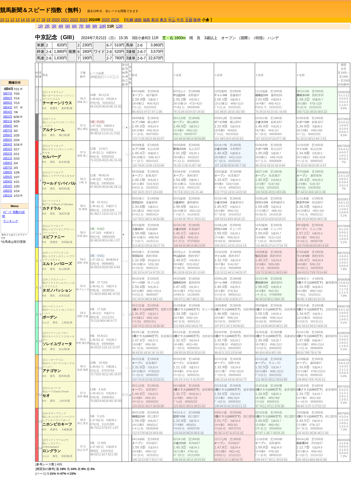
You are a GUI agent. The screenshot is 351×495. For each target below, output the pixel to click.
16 (33, 20)
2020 (56, 20)
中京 (180, 20)
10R (102, 26)
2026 (115, 20)
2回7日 (7, 130)
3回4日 (7, 107)
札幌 (129, 20)
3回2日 (7, 116)
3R (54, 26)
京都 (188, 20)
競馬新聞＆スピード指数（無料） (42, 10)
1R (40, 26)
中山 (172, 20)
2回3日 (7, 149)
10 (2, 20)
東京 (163, 20)
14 (23, 20)
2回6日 (7, 135)
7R (81, 26)
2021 (65, 20)
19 (48, 20)
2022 (74, 20)
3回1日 (7, 121)
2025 (106, 20)
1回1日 (7, 195)
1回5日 (7, 177)
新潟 (155, 20)
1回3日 (7, 186)
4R (60, 26)
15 (28, 20)
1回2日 (7, 190)
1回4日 (7, 181)
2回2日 (7, 153)
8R (88, 26)
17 (38, 20)
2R (47, 26)
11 (7, 20)
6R (74, 26)
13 (18, 20)
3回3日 (7, 112)
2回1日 (7, 158)
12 (12, 20)
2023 (83, 20)
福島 (146, 20)
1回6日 (7, 172)
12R (119, 26)
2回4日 (7, 144)
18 (43, 20)
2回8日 (7, 126)
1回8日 (7, 163)
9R (94, 26)
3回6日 (7, 98)
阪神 (197, 20)
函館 (138, 20)
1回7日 (7, 167)
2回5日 (7, 140)
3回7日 (7, 93)
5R (67, 26)
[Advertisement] (14, 51)
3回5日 (7, 102)
